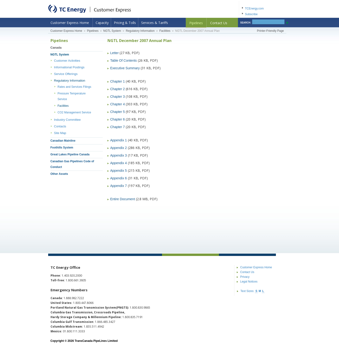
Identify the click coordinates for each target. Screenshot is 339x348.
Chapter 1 (117, 81)
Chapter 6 (117, 119)
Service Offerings (66, 74)
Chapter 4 (117, 104)
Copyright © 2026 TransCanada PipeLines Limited (84, 341)
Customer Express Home (70, 22)
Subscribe (251, 14)
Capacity (102, 22)
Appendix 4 (118, 163)
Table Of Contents (123, 60)
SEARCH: (245, 22)
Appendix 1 (118, 140)
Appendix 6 (118, 178)
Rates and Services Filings (74, 86)
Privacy (245, 276)
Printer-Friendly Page (270, 30)
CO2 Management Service (74, 112)
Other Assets (59, 174)
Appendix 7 (118, 186)
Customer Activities (67, 60)
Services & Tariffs (154, 22)
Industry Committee (67, 119)
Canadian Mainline (63, 140)
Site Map (60, 133)
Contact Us (218, 23)
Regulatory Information (140, 30)
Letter (114, 53)
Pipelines (196, 23)
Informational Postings (69, 67)
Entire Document (122, 199)
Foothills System (62, 147)
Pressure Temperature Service (72, 96)
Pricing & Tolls (125, 22)
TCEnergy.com (254, 8)
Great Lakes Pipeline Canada (70, 154)
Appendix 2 (118, 148)
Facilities (165, 30)
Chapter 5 (117, 112)
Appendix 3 (118, 155)
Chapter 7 (117, 127)
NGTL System (112, 30)
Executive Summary (125, 68)
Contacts (60, 126)
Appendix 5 (118, 170)
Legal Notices (249, 281)
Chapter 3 (117, 96)
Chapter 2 (117, 89)
